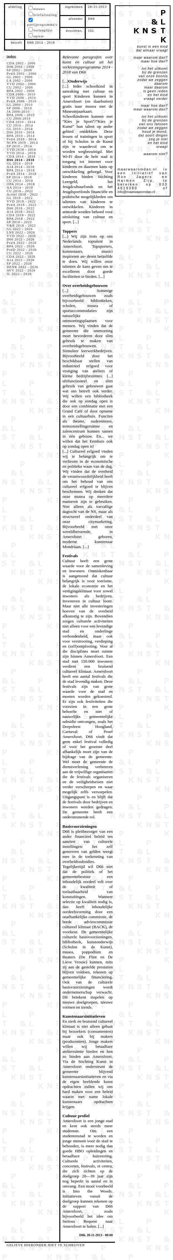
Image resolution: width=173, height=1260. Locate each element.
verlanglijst (43, 30)
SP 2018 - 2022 (19, 222)
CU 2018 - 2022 (20, 191)
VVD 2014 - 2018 (21, 153)
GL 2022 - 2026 (20, 229)
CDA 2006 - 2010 (21, 94)
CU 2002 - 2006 (20, 87)
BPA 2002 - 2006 (21, 91)
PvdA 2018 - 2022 (21, 205)
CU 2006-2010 (18, 118)
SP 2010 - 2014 (19, 146)
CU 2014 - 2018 (20, 180)
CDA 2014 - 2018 (21, 156)
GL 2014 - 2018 (20, 163)
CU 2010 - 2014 (20, 125)
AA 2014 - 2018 (20, 187)
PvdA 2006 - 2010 (21, 101)
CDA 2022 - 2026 (21, 256)
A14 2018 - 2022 (21, 211)
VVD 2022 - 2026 (21, 236)
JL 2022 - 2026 (19, 274)
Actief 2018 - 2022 (22, 194)
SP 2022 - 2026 (19, 263)
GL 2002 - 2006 (20, 77)
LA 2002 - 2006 (20, 80)
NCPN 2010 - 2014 (22, 142)
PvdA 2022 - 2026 (21, 243)
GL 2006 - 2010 (20, 104)
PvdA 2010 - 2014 (21, 139)
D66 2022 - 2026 (21, 239)
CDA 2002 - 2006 (21, 63)
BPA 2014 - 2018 (21, 170)
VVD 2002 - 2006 (21, 84)
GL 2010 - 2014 (20, 129)
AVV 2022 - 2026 (21, 270)
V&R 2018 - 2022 (21, 225)
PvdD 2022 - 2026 (22, 249)
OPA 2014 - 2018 (21, 184)
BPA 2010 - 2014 (21, 135)
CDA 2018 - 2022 (21, 215)
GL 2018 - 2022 (20, 198)
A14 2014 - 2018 (21, 167)
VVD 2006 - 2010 (21, 98)
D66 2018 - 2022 (21, 208)
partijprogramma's (42, 24)
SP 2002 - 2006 (19, 70)
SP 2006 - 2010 (19, 108)
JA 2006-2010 (18, 111)
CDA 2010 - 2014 (21, 122)
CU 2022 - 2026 (20, 253)
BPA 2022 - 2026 (21, 246)
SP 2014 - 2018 (19, 177)
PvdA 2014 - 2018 (21, 173)
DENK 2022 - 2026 (22, 267)
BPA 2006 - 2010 (21, 115)
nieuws (39, 9)
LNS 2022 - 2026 (21, 232)
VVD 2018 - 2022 (21, 201)
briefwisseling (45, 15)
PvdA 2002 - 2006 (21, 73)
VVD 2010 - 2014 (21, 149)
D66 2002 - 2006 (21, 66)
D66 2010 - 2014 (21, 132)
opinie (39, 36)
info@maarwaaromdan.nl (136, 192)
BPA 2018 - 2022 (21, 218)
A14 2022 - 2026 (21, 260)
